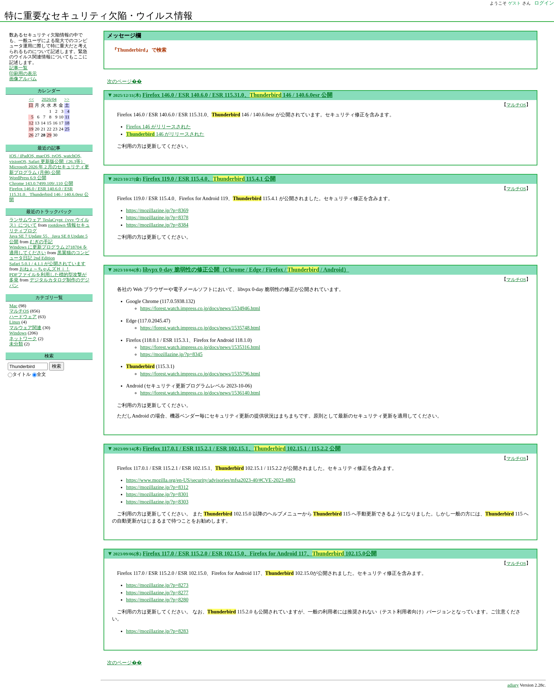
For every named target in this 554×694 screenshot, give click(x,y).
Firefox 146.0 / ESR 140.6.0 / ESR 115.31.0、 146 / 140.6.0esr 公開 (237, 95)
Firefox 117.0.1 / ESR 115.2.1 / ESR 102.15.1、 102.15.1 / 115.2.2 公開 (242, 448)
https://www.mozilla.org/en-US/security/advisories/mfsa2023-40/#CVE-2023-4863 (210, 480)
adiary (513, 685)
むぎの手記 (41, 241)
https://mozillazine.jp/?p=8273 (157, 585)
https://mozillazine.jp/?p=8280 (157, 599)
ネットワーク (23, 338)
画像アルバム (23, 78)
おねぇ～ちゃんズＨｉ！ (44, 269)
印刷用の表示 (23, 73)
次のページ (119, 81)
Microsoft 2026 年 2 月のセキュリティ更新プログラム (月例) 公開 (49, 169)
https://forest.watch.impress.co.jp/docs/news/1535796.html (200, 374)
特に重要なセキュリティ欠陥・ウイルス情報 (99, 16)
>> (67, 99)
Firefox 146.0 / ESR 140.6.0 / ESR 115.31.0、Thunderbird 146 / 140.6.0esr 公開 (49, 194)
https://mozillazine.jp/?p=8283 (157, 631)
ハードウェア (23, 316)
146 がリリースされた (165, 134)
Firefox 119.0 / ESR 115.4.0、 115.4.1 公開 (209, 179)
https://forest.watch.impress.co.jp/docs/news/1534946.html (200, 308)
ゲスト (514, 3)
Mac (13, 305)
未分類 (16, 343)
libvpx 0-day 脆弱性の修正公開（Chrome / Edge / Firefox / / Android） (246, 270)
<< (31, 99)
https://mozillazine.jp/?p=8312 (157, 487)
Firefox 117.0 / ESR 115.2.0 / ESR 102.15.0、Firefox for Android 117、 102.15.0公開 (260, 553)
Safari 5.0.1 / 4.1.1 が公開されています (47, 263)
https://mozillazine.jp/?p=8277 (157, 592)
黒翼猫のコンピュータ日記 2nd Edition (49, 255)
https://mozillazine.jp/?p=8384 (157, 225)
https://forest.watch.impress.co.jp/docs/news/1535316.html (200, 347)
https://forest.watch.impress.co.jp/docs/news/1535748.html (200, 328)
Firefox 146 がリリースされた (158, 126)
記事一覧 (18, 67)
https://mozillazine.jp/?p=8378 (157, 217)
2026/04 (49, 99)
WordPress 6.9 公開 (27, 177)
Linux (14, 322)
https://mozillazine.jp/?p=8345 (171, 354)
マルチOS (516, 104)
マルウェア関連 (25, 327)
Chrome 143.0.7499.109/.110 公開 (41, 183)
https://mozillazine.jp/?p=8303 (157, 502)
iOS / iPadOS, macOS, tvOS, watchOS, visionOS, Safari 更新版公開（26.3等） (47, 158)
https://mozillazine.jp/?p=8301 (157, 494)
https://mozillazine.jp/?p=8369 (157, 210)
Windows (17, 333)
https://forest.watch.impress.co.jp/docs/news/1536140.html (200, 393)
